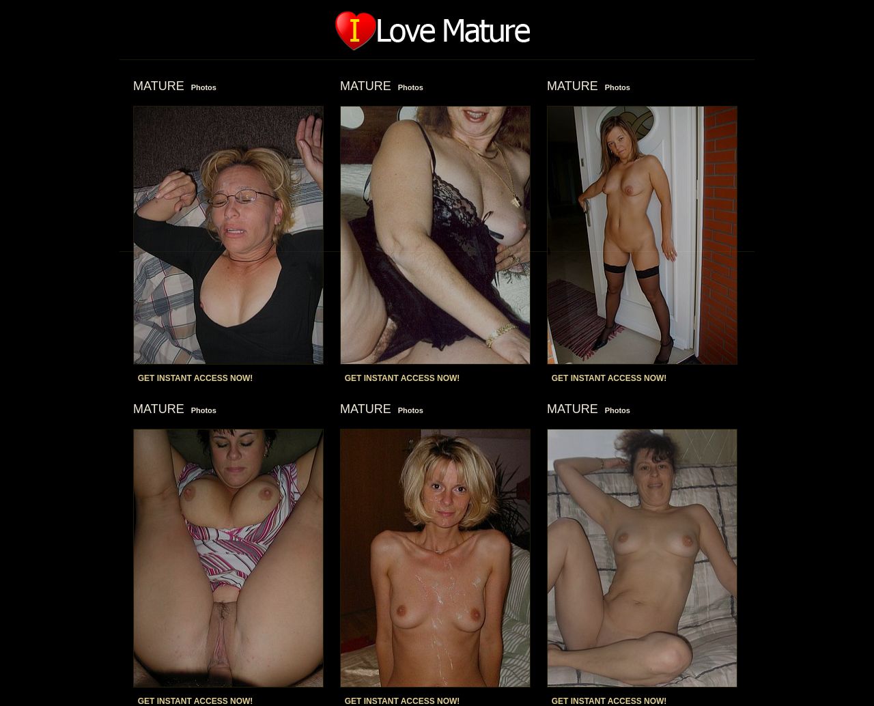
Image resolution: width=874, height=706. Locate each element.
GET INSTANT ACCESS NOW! (195, 378)
